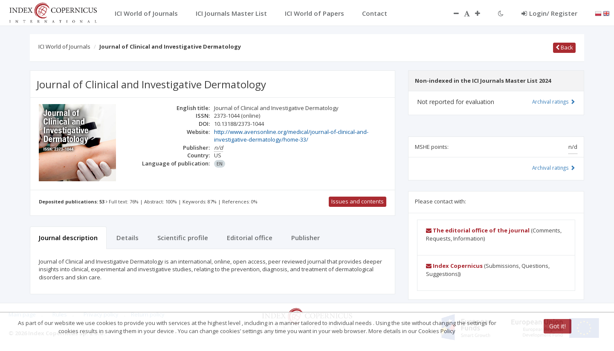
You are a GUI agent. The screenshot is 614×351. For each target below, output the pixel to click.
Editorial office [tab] (249, 237)
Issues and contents (357, 201)
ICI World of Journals (64, 46)
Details (127, 237)
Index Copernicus (454, 266)
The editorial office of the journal (478, 230)
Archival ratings (553, 101)
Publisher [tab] (305, 237)
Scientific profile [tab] (182, 237)
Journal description (68, 237)
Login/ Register (549, 13)
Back (564, 47)
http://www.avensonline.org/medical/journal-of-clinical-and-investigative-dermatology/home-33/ (291, 136)
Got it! (557, 326)
